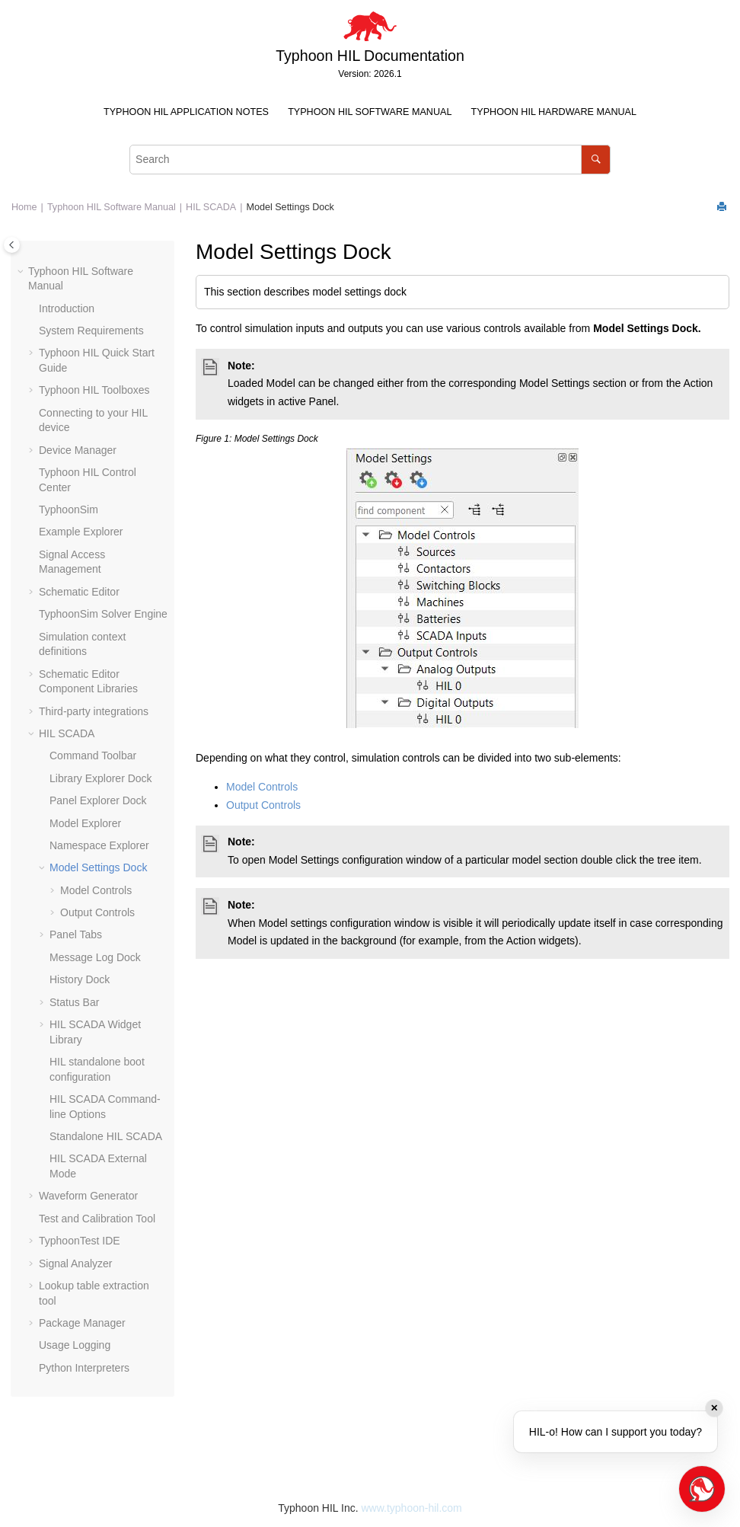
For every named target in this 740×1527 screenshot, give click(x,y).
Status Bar (74, 1002)
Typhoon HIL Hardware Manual (553, 112)
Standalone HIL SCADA (105, 1136)
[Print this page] (723, 207)
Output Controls (97, 912)
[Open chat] (702, 1489)
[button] (22, 272)
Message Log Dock (95, 957)
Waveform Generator (88, 1196)
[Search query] (370, 159)
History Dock (79, 979)
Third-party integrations (93, 711)
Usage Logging (74, 1345)
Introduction (66, 308)
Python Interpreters (84, 1368)
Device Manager (77, 450)
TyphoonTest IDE (79, 1241)
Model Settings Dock (290, 207)
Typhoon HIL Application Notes (186, 112)
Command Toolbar (92, 755)
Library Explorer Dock (100, 778)
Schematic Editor (79, 592)
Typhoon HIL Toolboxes (94, 390)
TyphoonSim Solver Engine (103, 614)
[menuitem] (186, 112)
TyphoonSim (68, 509)
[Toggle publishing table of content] (12, 245)
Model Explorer (85, 823)
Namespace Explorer (99, 845)
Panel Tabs (75, 934)
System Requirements (91, 330)
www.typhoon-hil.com (411, 1508)
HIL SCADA (211, 207)
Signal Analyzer (76, 1263)
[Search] (596, 159)
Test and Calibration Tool (97, 1218)
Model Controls (96, 890)
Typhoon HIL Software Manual (369, 112)
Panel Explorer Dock (98, 800)
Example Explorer (81, 532)
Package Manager (82, 1323)
